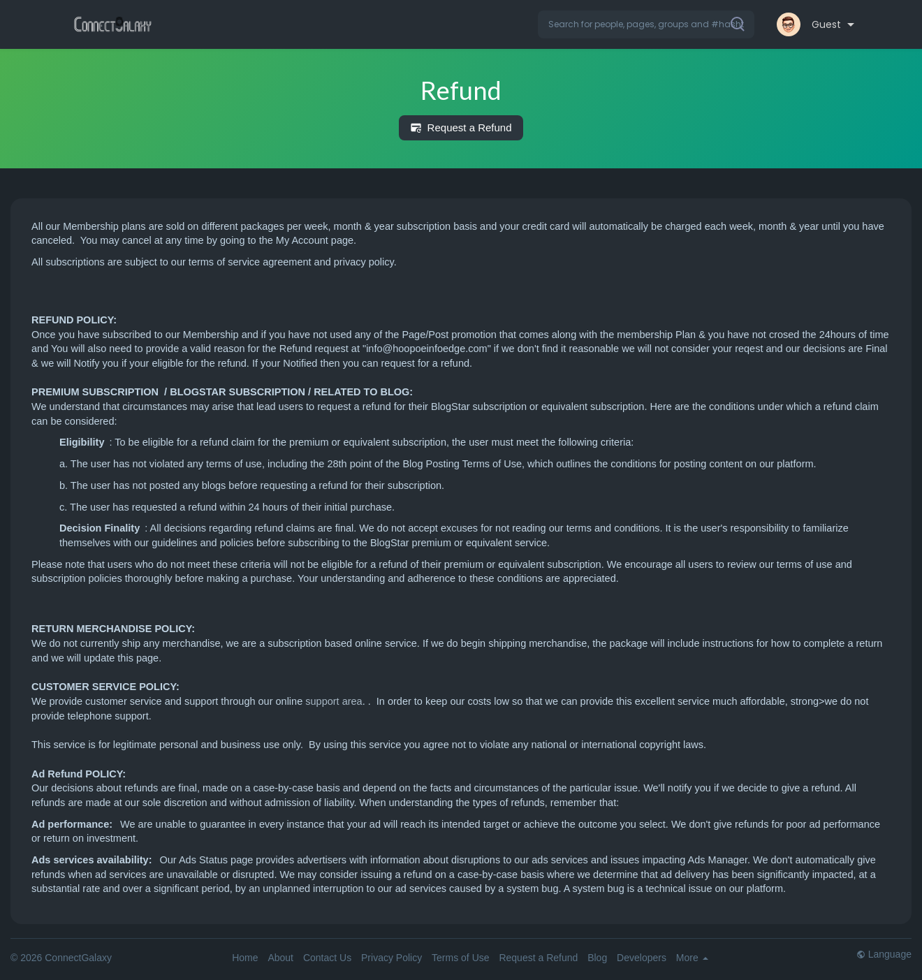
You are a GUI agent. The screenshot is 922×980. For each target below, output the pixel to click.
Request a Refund (460, 128)
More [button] (692, 958)
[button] (646, 24)
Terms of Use (460, 957)
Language (884, 954)
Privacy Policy (391, 957)
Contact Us (327, 957)
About (280, 957)
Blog (597, 957)
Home (245, 957)
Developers (641, 957)
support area (333, 701)
